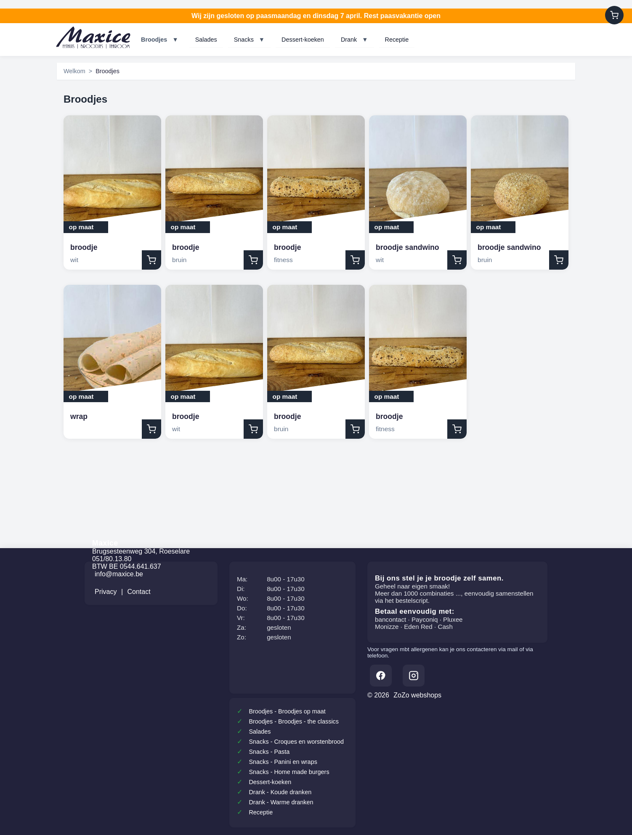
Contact (139, 591)
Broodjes (159, 39)
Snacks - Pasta (269, 751)
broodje (84, 247)
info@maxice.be (119, 574)
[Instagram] (414, 676)
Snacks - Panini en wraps (283, 761)
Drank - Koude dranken (280, 792)
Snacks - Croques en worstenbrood (296, 741)
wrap (79, 416)
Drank (354, 39)
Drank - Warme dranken (281, 802)
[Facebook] (381, 676)
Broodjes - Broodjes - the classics (294, 721)
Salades (206, 39)
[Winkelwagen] (614, 15)
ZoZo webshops (417, 695)
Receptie (397, 39)
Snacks (249, 39)
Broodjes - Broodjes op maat (287, 711)
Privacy (106, 591)
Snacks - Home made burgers (289, 772)
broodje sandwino (407, 247)
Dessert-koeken (302, 39)
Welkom (74, 71)
